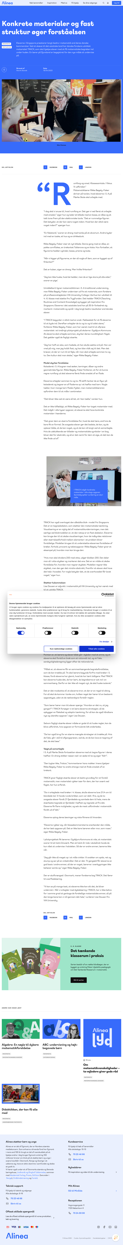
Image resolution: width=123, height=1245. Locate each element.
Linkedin (85, 167)
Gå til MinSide (75, 1190)
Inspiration (52, 3)
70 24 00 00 (79, 1213)
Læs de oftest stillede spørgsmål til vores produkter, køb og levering (28, 1217)
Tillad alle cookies (96, 649)
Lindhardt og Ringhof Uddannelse (31, 1172)
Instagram (98, 1227)
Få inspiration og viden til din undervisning (86, 1172)
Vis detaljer (104, 642)
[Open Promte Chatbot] (115, 1237)
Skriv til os (78, 1159)
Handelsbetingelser (99, 1238)
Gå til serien (79, 980)
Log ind (116, 3)
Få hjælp (75, 3)
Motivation (7, 47)
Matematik (6, 44)
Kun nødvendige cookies (61, 649)
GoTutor (35, 1175)
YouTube (110, 1227)
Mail (68, 167)
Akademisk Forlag (17, 1175)
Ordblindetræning (21, 1178)
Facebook (50, 167)
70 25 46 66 (79, 1154)
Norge (9, 1178)
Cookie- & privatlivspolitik (82, 1238)
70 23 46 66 (16, 1198)
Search (103, 3)
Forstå (34, 1178)
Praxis (28, 1175)
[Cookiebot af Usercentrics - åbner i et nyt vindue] (103, 595)
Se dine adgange (90, 3)
